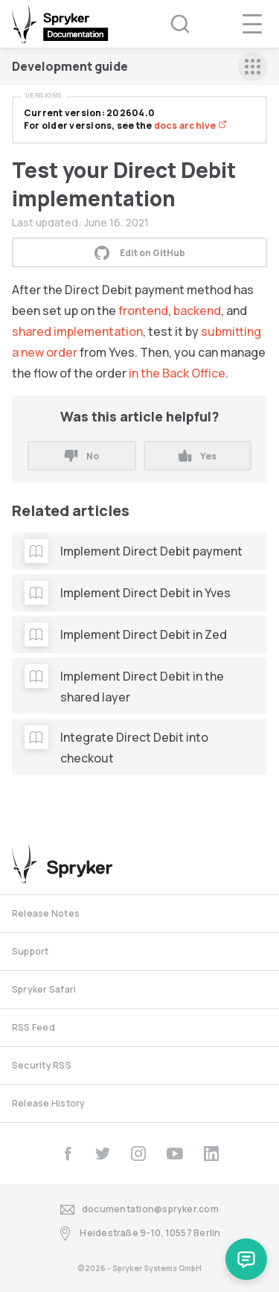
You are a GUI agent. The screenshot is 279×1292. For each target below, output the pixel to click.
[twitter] (102, 1153)
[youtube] (175, 1153)
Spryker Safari (44, 989)
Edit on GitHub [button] (139, 252)
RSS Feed (33, 1027)
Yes (198, 456)
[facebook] (67, 1153)
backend (197, 310)
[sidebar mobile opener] (252, 66)
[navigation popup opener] (252, 24)
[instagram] (138, 1153)
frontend (143, 310)
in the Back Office (177, 373)
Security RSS (41, 1065)
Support (30, 951)
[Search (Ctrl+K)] (170, 24)
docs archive (190, 125)
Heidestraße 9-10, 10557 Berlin (139, 1233)
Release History (49, 1103)
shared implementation (77, 331)
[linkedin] (211, 1153)
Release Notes (46, 913)
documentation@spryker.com (139, 1210)
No (82, 456)
